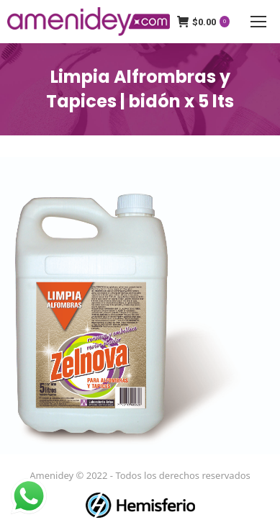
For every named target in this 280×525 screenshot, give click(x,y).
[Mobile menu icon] (258, 21)
